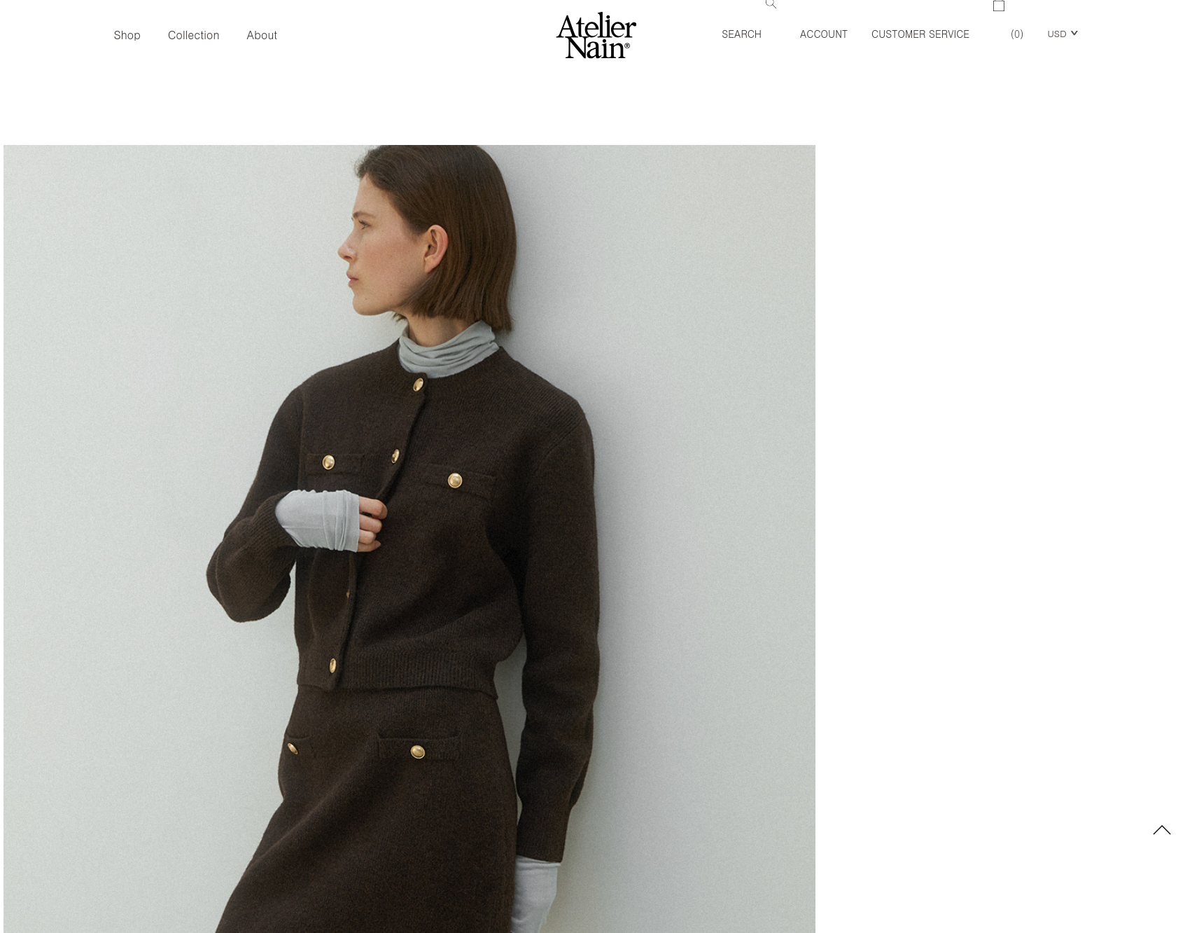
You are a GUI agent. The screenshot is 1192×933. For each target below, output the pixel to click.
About (262, 35)
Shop (126, 35)
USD (1056, 33)
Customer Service (920, 34)
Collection (194, 35)
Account (824, 34)
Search (749, 20)
